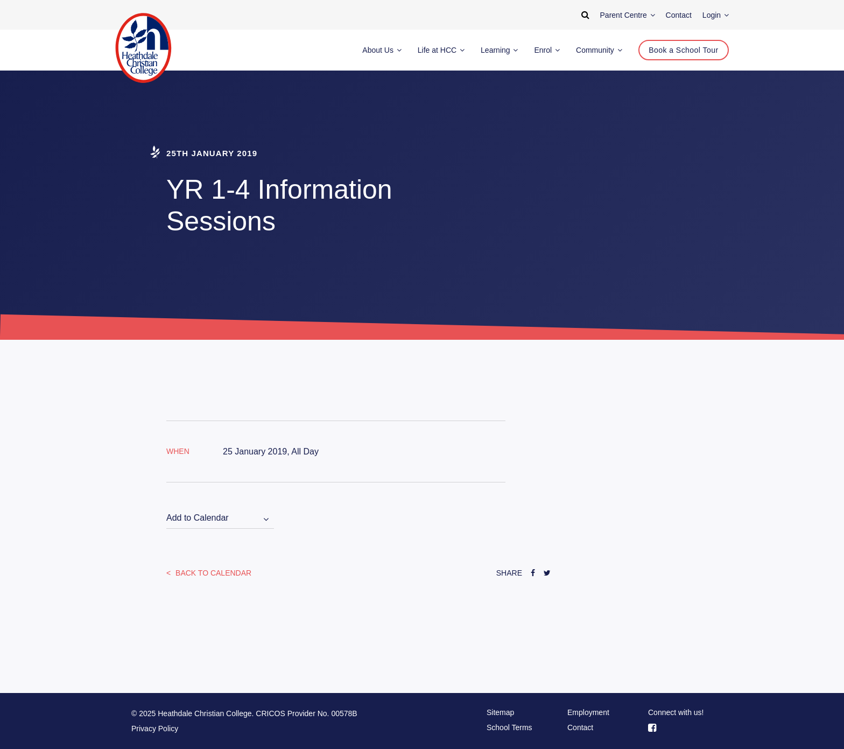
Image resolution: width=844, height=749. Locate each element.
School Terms (509, 727)
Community (599, 50)
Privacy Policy (154, 728)
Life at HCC (441, 50)
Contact (580, 727)
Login (715, 15)
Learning (499, 50)
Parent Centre (627, 15)
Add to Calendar (197, 517)
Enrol (547, 50)
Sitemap (500, 712)
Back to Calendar (212, 573)
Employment (588, 712)
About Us (381, 50)
